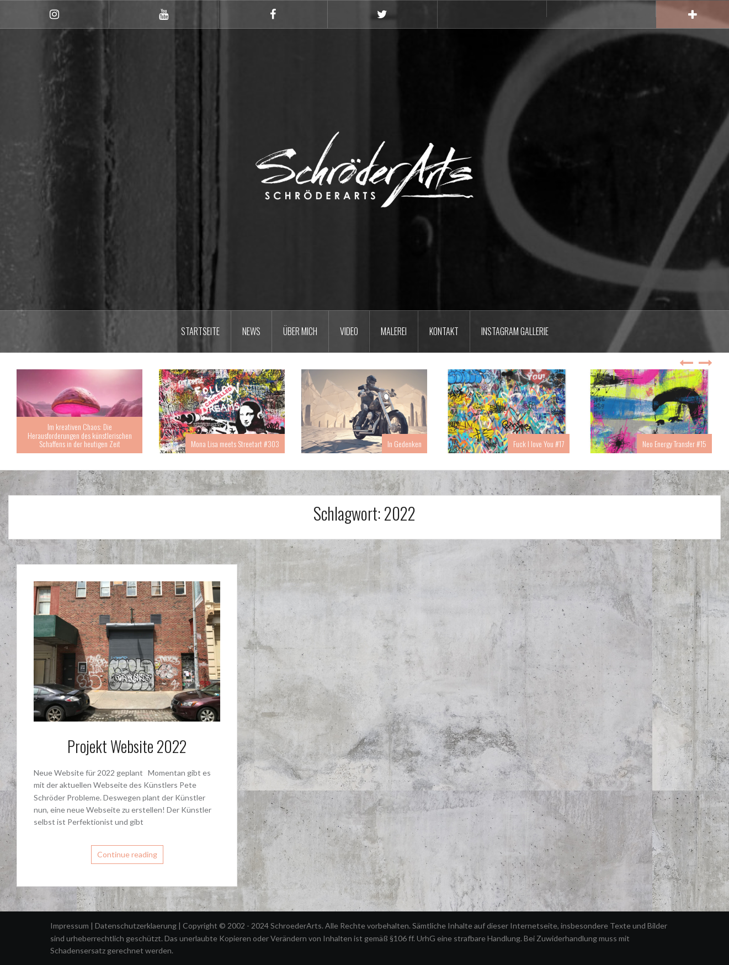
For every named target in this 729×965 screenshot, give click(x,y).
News (251, 331)
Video (349, 331)
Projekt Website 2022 (127, 746)
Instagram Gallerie (515, 331)
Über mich (300, 331)
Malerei (394, 331)
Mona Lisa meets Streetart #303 (235, 443)
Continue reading (127, 854)
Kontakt (444, 331)
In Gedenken (404, 443)
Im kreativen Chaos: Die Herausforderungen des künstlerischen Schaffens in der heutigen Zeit (80, 435)
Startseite (200, 331)
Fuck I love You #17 (538, 443)
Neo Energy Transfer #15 (674, 443)
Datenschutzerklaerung (136, 925)
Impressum (70, 925)
